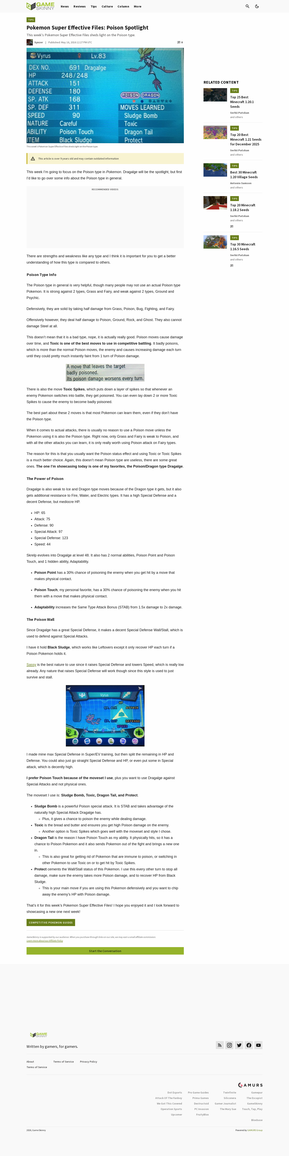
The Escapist (254, 1098)
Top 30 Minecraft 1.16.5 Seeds (242, 246)
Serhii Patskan (239, 112)
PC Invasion (201, 1109)
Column (123, 6)
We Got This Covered (169, 1103)
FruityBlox (202, 1114)
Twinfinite (229, 1092)
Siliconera (230, 1098)
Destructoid (201, 1103)
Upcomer (176, 1114)
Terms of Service (63, 1061)
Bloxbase (256, 1120)
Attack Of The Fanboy (168, 1098)
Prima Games (200, 1098)
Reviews (80, 6)
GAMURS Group (254, 1130)
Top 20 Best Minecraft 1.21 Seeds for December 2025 (245, 139)
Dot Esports (175, 1092)
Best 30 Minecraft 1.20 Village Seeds (244, 174)
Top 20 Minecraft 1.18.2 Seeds (242, 207)
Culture (107, 6)
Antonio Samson (240, 183)
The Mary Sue (228, 1109)
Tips (94, 6)
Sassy (31, 665)
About (30, 1061)
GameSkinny (254, 1103)
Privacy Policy (88, 1061)
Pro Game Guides (198, 1092)
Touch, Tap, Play (252, 1109)
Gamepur (256, 1092)
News (65, 6)
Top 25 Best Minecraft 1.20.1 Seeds (242, 102)
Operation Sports (171, 1109)
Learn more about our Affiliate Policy (45, 940)
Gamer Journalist (225, 1103)
